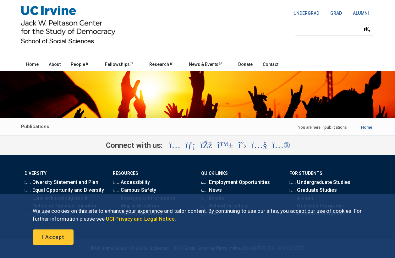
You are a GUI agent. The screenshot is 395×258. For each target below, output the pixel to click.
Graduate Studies (313, 190)
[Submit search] (367, 29)
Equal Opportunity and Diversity (64, 190)
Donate (245, 64)
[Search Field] (334, 28)
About (55, 64)
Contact (270, 64)
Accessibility (131, 182)
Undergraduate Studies (319, 182)
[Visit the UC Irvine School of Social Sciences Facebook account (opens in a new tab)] (206, 145)
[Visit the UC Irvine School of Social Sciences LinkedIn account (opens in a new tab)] (190, 145)
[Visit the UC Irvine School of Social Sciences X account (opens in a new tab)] (242, 145)
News (211, 190)
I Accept (53, 237)
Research (162, 64)
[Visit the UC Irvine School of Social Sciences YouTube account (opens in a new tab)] (259, 145)
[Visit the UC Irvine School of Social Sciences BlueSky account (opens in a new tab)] (225, 145)
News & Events (207, 64)
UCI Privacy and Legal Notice (140, 219)
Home (32, 64)
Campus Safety (134, 190)
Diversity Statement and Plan (62, 182)
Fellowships (120, 64)
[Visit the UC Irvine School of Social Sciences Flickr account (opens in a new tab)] (281, 145)
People (81, 64)
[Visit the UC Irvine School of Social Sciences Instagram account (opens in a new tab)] (174, 145)
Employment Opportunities (235, 182)
